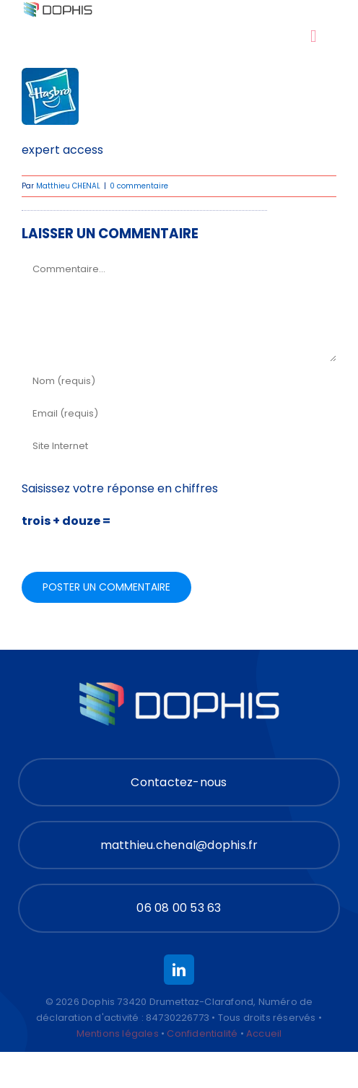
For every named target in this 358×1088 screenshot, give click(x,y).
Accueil (263, 1033)
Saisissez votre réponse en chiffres (120, 488)
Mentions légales (118, 1033)
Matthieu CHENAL (68, 185)
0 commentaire (139, 185)
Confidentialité (202, 1033)
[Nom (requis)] (179, 381)
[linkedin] (179, 969)
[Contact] (179, 782)
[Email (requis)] (179, 414)
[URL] (179, 446)
